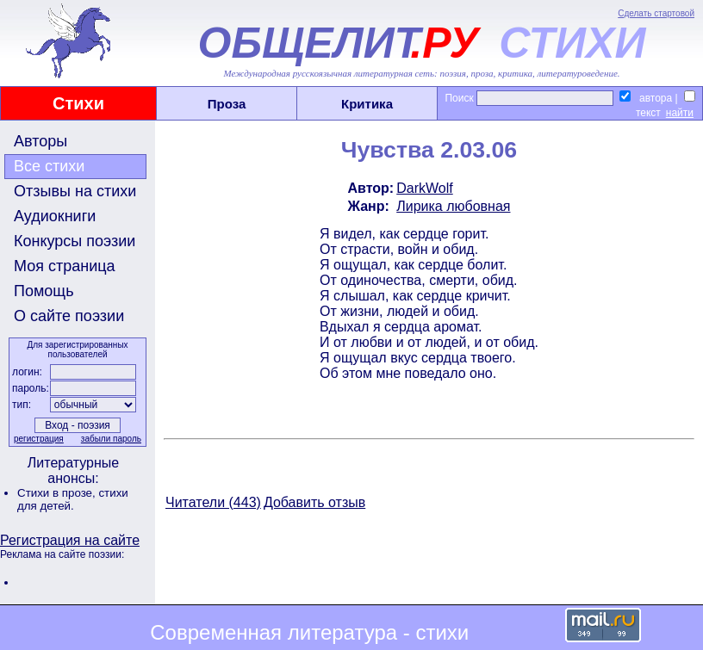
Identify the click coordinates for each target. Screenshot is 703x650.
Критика (367, 103)
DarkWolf (424, 188)
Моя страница (64, 266)
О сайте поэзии (69, 316)
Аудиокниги (55, 216)
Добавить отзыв (314, 502)
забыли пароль (111, 438)
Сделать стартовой (656, 13)
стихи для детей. (72, 499)
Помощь (44, 291)
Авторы (40, 141)
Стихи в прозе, (57, 492)
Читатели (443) (213, 502)
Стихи (78, 103)
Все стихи (49, 166)
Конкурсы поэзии (74, 241)
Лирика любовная (453, 206)
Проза (227, 103)
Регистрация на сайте (70, 540)
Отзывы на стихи (75, 191)
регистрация (39, 438)
